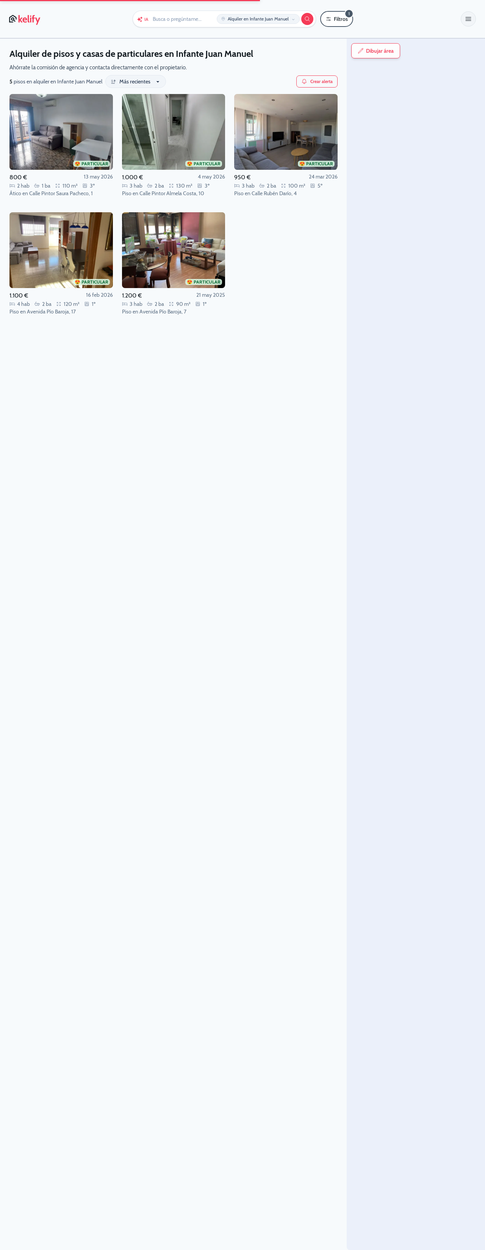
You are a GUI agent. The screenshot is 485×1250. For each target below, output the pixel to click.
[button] (468, 19)
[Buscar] (307, 19)
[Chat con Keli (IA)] (142, 19)
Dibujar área (320, 50)
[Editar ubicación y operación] (258, 19)
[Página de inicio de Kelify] (25, 19)
